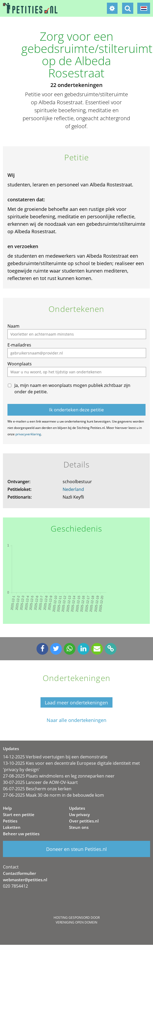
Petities (10, 821)
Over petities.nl (84, 821)
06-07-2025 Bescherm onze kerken (37, 789)
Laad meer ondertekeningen (76, 702)
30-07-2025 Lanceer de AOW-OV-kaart (40, 782)
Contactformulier (19, 873)
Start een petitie (18, 814)
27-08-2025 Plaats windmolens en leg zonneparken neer (59, 776)
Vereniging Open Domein (76, 922)
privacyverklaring (28, 434)
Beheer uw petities (21, 833)
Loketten (12, 827)
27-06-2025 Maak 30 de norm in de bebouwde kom (53, 795)
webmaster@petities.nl (25, 879)
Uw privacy (79, 814)
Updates (77, 808)
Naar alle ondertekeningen (76, 720)
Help (7, 808)
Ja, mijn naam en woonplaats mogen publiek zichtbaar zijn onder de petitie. (72, 388)
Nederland (73, 489)
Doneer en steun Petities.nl (76, 849)
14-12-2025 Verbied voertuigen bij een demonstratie (55, 757)
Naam (13, 326)
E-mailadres (19, 345)
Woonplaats (19, 364)
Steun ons (78, 827)
